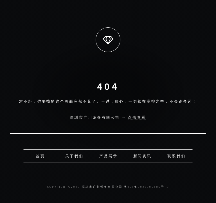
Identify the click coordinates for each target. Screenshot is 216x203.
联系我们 (176, 155)
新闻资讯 (142, 155)
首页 (40, 155)
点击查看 (137, 117)
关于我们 (74, 155)
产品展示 (108, 155)
